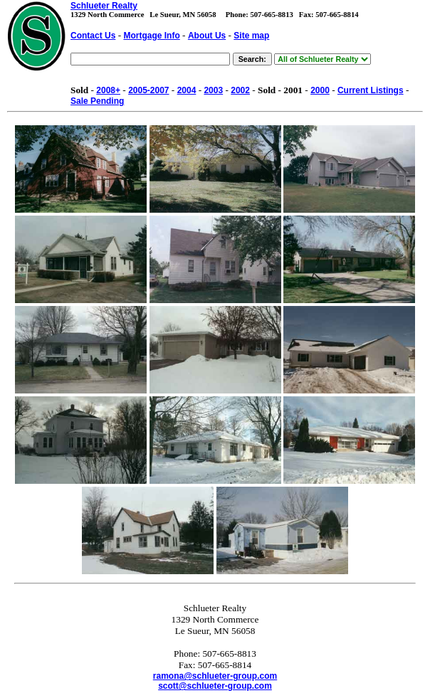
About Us (207, 36)
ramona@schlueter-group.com (215, 676)
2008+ (108, 90)
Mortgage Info (151, 36)
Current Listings (370, 90)
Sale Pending (97, 101)
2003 (213, 90)
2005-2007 (148, 90)
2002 (240, 90)
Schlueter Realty (103, 6)
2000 (320, 90)
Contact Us (92, 36)
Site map (251, 36)
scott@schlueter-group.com (215, 686)
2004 (186, 90)
